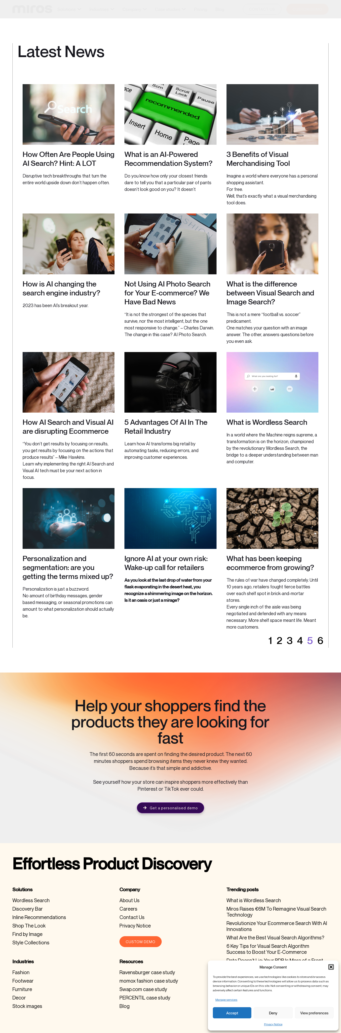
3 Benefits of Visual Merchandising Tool (258, 159)
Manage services (226, 999)
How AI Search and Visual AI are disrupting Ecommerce (68, 426)
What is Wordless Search (267, 422)
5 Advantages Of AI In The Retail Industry (165, 426)
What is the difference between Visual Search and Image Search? (270, 292)
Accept (232, 1013)
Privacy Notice (273, 1024)
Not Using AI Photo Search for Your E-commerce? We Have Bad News (167, 292)
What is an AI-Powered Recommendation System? (168, 159)
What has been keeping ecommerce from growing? (270, 563)
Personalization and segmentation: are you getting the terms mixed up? (68, 567)
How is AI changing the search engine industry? (61, 288)
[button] (331, 966)
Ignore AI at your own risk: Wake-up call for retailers (166, 563)
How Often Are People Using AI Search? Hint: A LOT (68, 159)
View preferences (314, 1013)
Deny (273, 1013)
